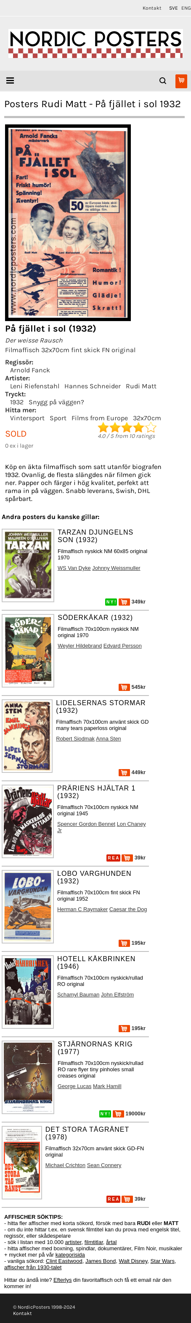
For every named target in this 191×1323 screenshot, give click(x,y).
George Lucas (74, 1086)
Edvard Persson (122, 646)
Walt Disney (133, 1261)
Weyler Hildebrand (80, 646)
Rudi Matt (141, 386)
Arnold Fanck (30, 370)
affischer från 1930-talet (32, 1267)
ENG (186, 8)
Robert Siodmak (75, 738)
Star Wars (163, 1261)
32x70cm (147, 418)
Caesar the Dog (128, 909)
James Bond (100, 1261)
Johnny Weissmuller (116, 568)
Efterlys (62, 1280)
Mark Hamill (107, 1086)
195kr (132, 943)
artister (73, 1242)
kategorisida (70, 1255)
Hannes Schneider (92, 386)
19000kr (129, 1113)
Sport (58, 418)
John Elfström (117, 994)
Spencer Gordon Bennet (86, 824)
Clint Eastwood (64, 1261)
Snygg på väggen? (56, 402)
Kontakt (152, 8)
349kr (132, 601)
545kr (132, 687)
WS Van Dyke (74, 568)
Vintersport (27, 418)
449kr (132, 772)
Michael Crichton (65, 1165)
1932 (17, 402)
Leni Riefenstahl (34, 386)
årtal (111, 1242)
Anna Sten (108, 738)
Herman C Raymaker (82, 909)
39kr (134, 857)
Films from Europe (100, 418)
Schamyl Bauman (78, 994)
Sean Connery (104, 1165)
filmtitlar (94, 1242)
